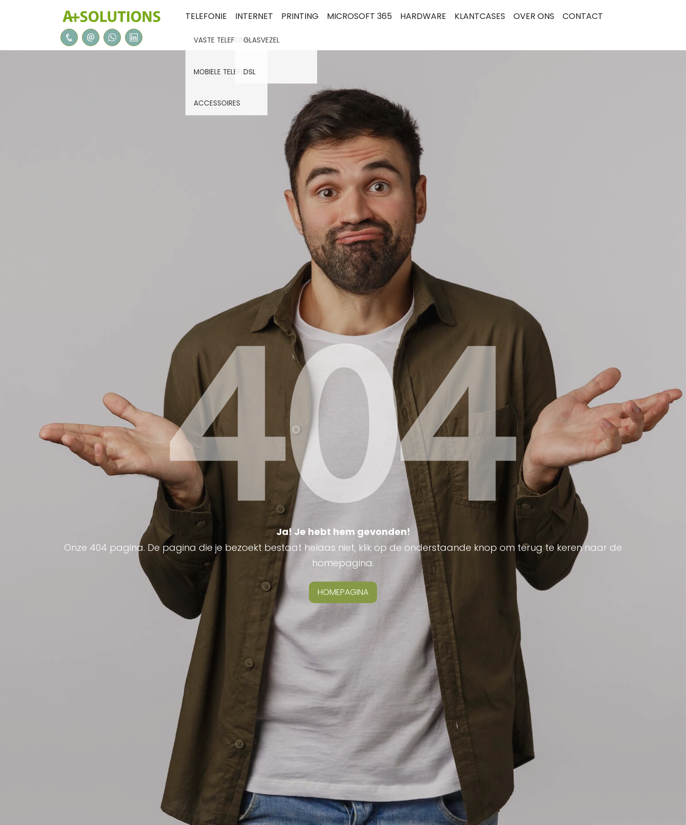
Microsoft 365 (359, 16)
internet (254, 16)
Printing (300, 16)
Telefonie (206, 16)
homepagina (343, 592)
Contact (583, 16)
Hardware (423, 16)
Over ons (533, 16)
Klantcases (479, 16)
